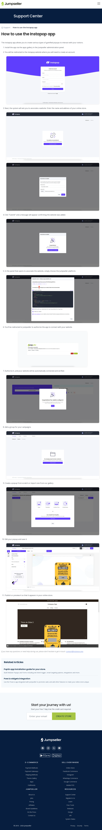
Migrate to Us (70, 798)
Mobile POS (70, 785)
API (70, 815)
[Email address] (39, 716)
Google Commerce (70, 782)
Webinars (70, 809)
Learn (70, 802)
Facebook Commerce (70, 771)
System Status (70, 819)
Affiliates (32, 805)
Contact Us (31, 815)
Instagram (70, 775)
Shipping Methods (32, 775)
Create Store (63, 716)
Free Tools (70, 805)
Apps (31, 782)
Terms (86, 826)
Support (5, 27)
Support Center (70, 795)
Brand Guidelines (32, 809)
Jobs (31, 798)
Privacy (73, 826)
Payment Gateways (31, 771)
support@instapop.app (74, 651)
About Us (32, 795)
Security (79, 826)
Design (70, 812)
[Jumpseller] (51, 740)
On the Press (31, 812)
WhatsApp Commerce (70, 778)
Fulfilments (31, 785)
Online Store (70, 768)
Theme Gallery (32, 778)
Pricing (31, 802)
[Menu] (99, 3)
